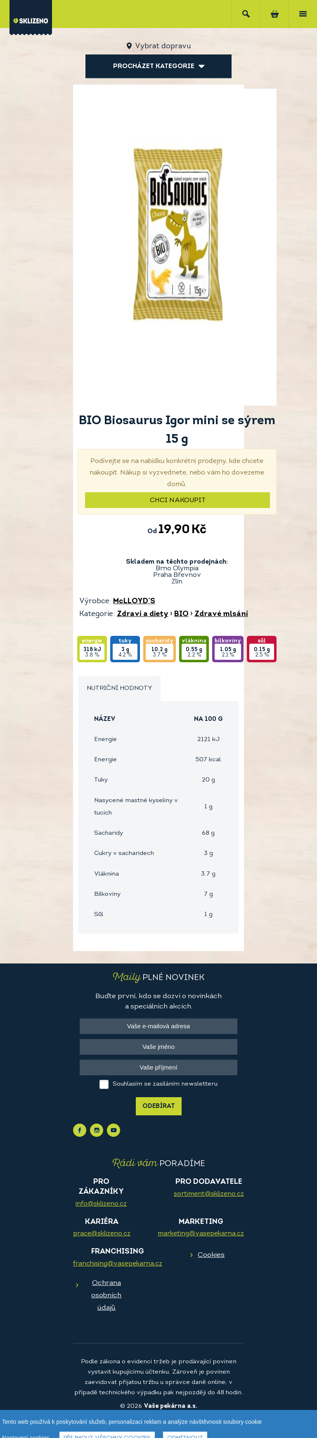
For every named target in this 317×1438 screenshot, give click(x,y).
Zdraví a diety (142, 614)
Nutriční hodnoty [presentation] (119, 688)
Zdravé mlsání (221, 614)
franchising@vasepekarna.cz (117, 1264)
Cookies (211, 1255)
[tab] (119, 688)
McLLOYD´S (134, 601)
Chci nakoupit (178, 500)
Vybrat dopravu (163, 46)
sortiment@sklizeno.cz (209, 1194)
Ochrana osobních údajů (106, 1295)
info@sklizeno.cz (101, 1204)
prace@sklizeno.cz (101, 1233)
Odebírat (158, 1106)
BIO (181, 614)
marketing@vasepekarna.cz (201, 1233)
